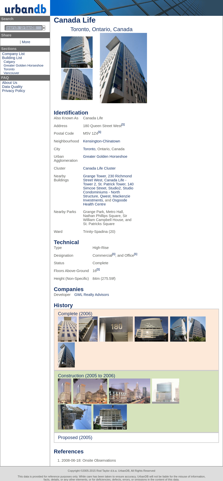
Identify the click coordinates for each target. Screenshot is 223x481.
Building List (12, 59)
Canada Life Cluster (99, 168)
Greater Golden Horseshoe (23, 66)
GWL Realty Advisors (91, 295)
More (26, 43)
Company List (13, 55)
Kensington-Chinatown (101, 141)
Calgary (9, 63)
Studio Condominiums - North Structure (108, 192)
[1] (123, 124)
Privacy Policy (13, 92)
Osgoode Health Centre (105, 202)
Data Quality (12, 88)
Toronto (9, 70)
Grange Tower (94, 176)
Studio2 (114, 188)
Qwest (105, 196)
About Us (9, 84)
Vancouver (11, 74)
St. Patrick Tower (111, 184)
